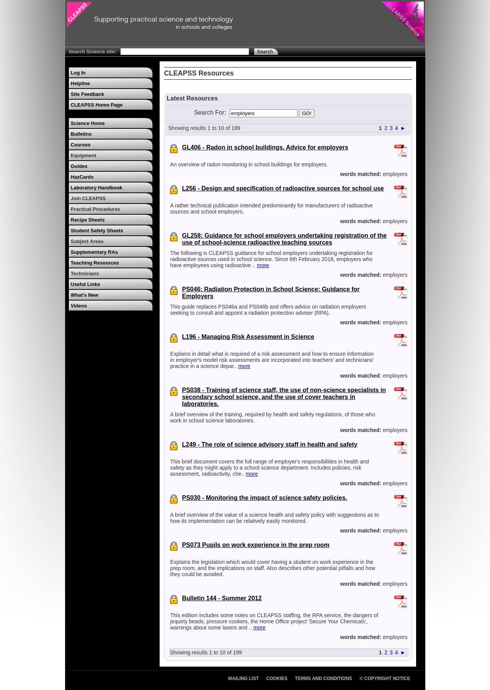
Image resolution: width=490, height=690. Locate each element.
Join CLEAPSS (88, 198)
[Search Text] (185, 51)
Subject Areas (87, 241)
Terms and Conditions (323, 678)
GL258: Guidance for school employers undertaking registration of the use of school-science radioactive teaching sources (284, 239)
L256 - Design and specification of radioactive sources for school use (283, 188)
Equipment (83, 155)
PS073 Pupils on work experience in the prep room (256, 545)
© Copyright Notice (384, 678)
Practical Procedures (95, 209)
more (263, 265)
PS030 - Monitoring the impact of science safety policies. (264, 498)
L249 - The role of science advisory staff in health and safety (270, 444)
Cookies (276, 678)
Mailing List (243, 678)
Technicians (85, 273)
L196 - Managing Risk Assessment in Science (248, 337)
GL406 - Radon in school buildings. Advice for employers (265, 147)
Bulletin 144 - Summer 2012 (222, 598)
